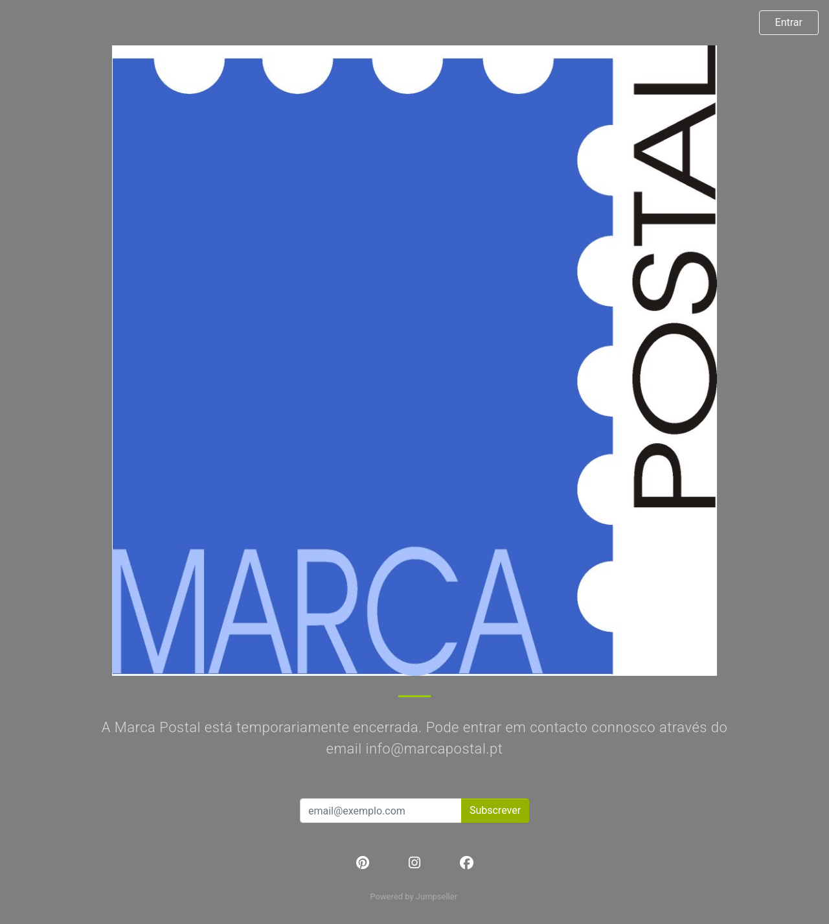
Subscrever (495, 810)
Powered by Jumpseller (413, 896)
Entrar (788, 22)
